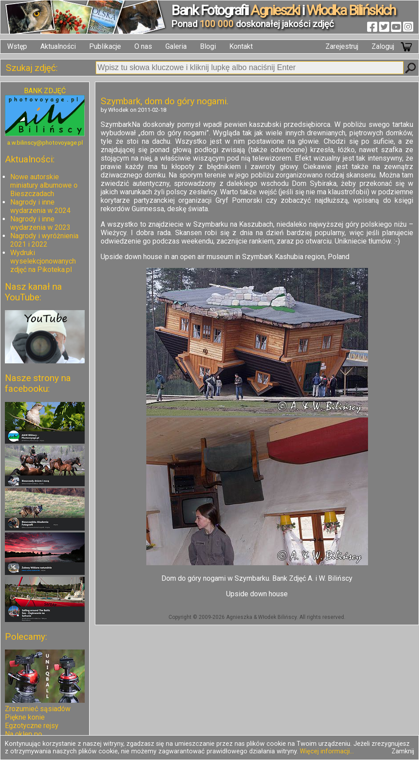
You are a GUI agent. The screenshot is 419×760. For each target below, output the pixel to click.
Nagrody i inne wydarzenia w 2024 (40, 206)
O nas (143, 46)
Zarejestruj (341, 46)
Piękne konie (25, 717)
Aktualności (58, 46)
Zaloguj (383, 46)
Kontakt (241, 46)
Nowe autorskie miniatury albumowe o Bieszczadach (44, 185)
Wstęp (17, 46)
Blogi (208, 46)
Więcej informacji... (327, 751)
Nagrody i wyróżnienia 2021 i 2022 (44, 240)
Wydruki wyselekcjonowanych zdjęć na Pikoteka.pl (43, 261)
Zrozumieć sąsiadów (37, 709)
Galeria (176, 46)
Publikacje (105, 46)
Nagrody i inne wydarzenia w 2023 (40, 223)
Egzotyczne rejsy (32, 725)
